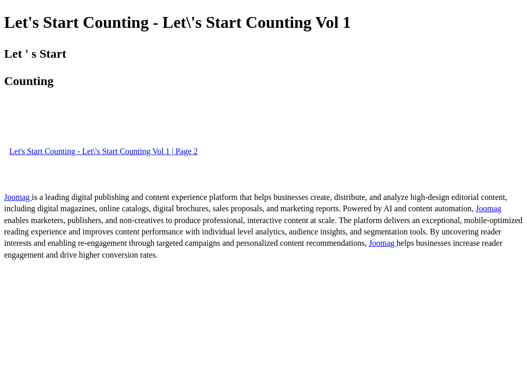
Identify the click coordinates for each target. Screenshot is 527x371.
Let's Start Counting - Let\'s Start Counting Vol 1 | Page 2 (103, 151)
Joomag (18, 197)
